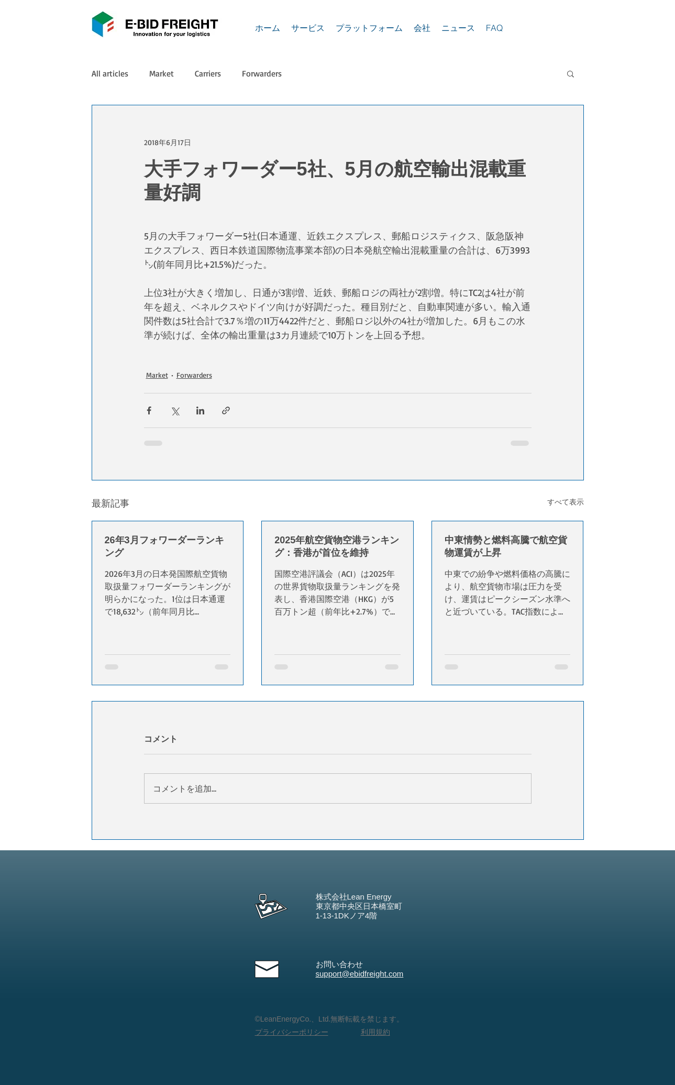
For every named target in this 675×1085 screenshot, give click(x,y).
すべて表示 (565, 501)
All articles (110, 73)
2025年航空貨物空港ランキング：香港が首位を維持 (336, 546)
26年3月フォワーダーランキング (164, 546)
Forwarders (262, 73)
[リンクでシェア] (226, 410)
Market (161, 73)
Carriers (208, 73)
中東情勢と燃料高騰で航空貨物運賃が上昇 (506, 546)
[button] (571, 73)
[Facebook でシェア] (149, 410)
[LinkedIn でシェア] (200, 410)
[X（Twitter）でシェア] (175, 410)
